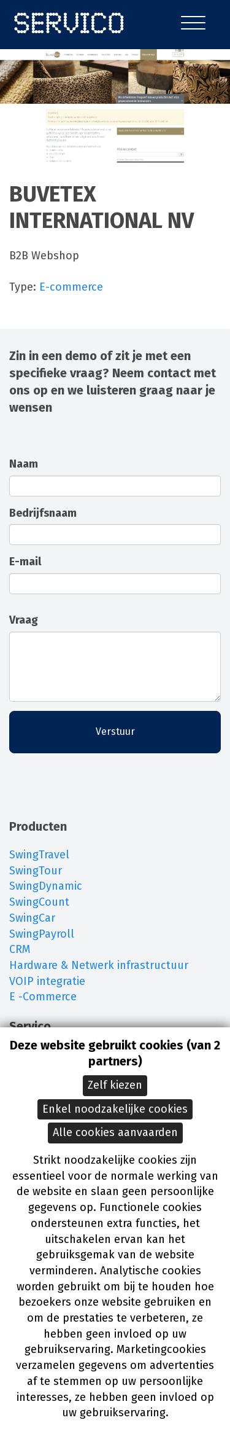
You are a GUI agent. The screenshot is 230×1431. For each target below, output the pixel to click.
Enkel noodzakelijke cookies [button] (115, 1109)
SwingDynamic (45, 886)
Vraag (23, 620)
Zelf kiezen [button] (115, 1085)
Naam (23, 464)
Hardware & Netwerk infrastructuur (98, 965)
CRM (19, 949)
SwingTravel (39, 854)
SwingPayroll (41, 934)
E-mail (25, 561)
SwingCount (39, 902)
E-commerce (71, 287)
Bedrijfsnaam (43, 513)
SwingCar (32, 918)
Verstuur (115, 731)
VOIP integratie (47, 981)
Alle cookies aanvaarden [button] (115, 1132)
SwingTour (35, 870)
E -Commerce (43, 996)
